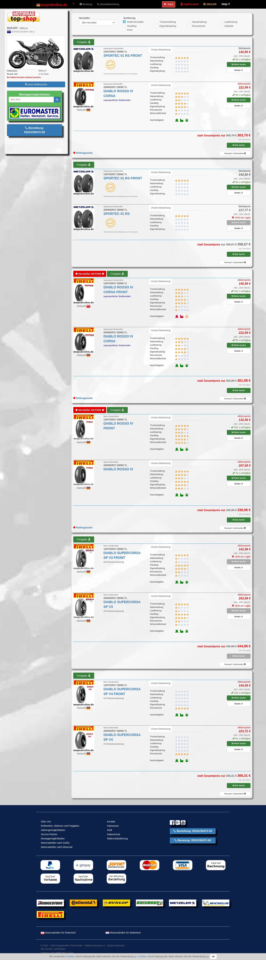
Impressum (113, 825)
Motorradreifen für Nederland (123, 932)
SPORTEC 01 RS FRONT (122, 55)
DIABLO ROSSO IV (118, 469)
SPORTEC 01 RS (116, 214)
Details (238, 70)
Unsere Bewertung (160, 49)
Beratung (86, 4)
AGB (109, 830)
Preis (129, 30)
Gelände (228, 26)
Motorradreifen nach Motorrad (56, 847)
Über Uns (46, 821)
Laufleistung (230, 22)
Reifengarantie (83, 153)
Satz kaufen (238, 145)
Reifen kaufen (238, 64)
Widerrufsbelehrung (117, 838)
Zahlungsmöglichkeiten (53, 830)
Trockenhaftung (167, 22)
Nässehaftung (199, 22)
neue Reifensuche (36, 84)
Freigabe (83, 42)
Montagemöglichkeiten (53, 838)
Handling (131, 26)
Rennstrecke (198, 26)
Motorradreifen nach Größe (55, 842)
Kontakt (111, 821)
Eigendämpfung (167, 26)
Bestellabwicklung (108, 4)
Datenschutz (113, 834)
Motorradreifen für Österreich (58, 932)
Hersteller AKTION (89, 273)
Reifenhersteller (135, 22)
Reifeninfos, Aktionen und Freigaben (60, 825)
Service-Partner (49, 834)
